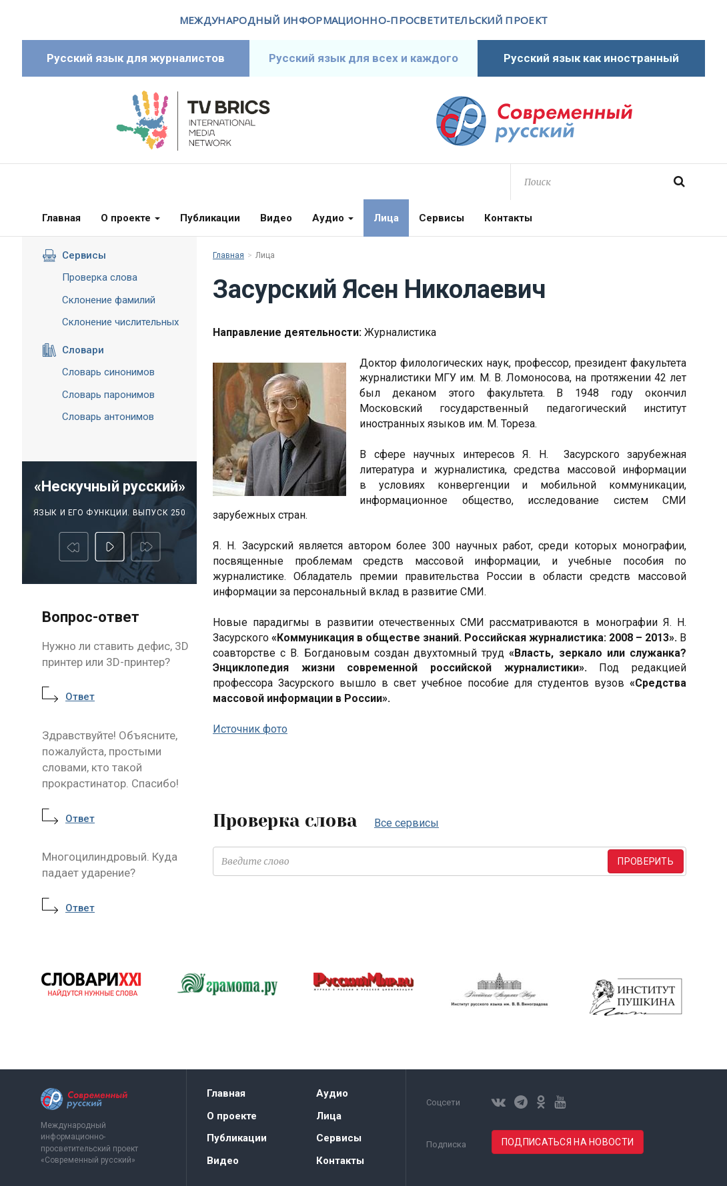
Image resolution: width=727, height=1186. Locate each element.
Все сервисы (406, 823)
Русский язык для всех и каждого (363, 58)
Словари (73, 350)
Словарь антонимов (108, 417)
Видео (276, 218)
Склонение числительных (120, 322)
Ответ (80, 697)
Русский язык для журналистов (136, 58)
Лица (386, 218)
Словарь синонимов (108, 372)
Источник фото (250, 729)
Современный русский (534, 121)
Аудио (332, 218)
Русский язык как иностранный (591, 58)
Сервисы (441, 218)
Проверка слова (99, 277)
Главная (61, 218)
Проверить (646, 861)
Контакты (508, 218)
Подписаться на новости (568, 1142)
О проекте (130, 218)
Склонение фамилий (108, 300)
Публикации (210, 218)
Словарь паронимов (108, 395)
